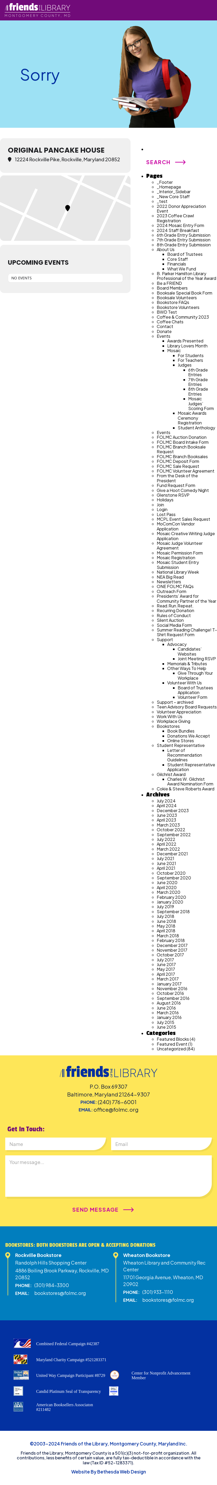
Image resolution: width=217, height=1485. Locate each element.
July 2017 (165, 959)
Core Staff (177, 259)
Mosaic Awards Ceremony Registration (192, 417)
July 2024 (166, 801)
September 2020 (174, 877)
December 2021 (172, 853)
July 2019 (165, 906)
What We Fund (181, 268)
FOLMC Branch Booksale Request (181, 449)
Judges (185, 365)
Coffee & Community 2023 (183, 317)
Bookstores (168, 726)
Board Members (172, 288)
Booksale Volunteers (177, 297)
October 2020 (171, 873)
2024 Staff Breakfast (178, 230)
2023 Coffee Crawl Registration (175, 218)
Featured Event (172, 1044)
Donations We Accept (188, 736)
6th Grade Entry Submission (183, 235)
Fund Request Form (176, 485)
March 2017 (168, 979)
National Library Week (178, 572)
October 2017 (170, 954)
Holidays (165, 499)
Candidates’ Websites (190, 651)
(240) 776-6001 (117, 1102)
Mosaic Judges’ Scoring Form (201, 403)
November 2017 (172, 950)
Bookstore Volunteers (178, 307)
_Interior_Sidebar (174, 191)
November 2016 (172, 988)
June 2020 (167, 882)
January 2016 (169, 1017)
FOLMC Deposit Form (178, 461)
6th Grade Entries (198, 372)
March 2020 (168, 892)
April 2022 (166, 844)
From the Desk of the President (177, 478)
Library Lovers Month (187, 345)
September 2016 (173, 998)
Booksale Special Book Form (184, 293)
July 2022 (166, 839)
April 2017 (166, 974)
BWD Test (167, 312)
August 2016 (169, 1003)
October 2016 (170, 993)
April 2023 (166, 820)
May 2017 (166, 969)
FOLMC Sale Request (178, 466)
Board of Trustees (185, 254)
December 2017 (172, 945)
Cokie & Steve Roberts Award (185, 788)
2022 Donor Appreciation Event (181, 208)
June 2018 (166, 921)
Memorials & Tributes (187, 663)
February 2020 (171, 897)
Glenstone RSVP (173, 495)
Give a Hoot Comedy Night (183, 490)
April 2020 (167, 887)
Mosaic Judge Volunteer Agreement (180, 545)
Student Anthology (196, 427)
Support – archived (175, 702)
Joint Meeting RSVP (197, 658)
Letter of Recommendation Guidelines (184, 755)
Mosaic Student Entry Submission (178, 564)
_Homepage (169, 187)
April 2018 (166, 930)
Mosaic (174, 350)
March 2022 (168, 849)
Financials (176, 264)
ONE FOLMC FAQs (175, 586)
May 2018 (166, 926)
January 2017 (169, 984)
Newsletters (169, 581)
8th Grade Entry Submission (184, 244)
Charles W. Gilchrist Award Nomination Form (190, 781)
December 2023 (173, 810)
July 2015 (165, 1022)
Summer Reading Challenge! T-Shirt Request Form (187, 632)
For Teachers (190, 360)
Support (165, 639)
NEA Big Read (170, 577)
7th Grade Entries (198, 382)
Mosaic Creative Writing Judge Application (186, 536)
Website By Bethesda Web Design (108, 1472)
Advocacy (177, 644)
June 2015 (166, 1027)
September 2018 (173, 911)
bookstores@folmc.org (60, 1293)
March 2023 (168, 825)
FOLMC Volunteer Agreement (185, 471)
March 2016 (168, 1012)
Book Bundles (180, 731)
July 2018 (165, 916)
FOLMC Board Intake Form (183, 442)
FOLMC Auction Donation (182, 437)
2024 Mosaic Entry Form (180, 225)
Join (160, 504)
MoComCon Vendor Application (176, 526)
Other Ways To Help (186, 668)
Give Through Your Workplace (195, 675)
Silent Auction (170, 620)
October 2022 (171, 829)
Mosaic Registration (176, 557)
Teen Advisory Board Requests (187, 707)
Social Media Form (174, 625)
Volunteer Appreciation (179, 711)
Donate (164, 331)
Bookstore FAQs (173, 302)
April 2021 (166, 868)
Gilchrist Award (171, 774)
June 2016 (166, 1008)
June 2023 (167, 815)
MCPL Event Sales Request (183, 519)
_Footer (165, 182)
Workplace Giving (173, 721)
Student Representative (181, 745)
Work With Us (169, 716)
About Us (166, 249)
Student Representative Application (191, 767)
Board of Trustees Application (195, 690)
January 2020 (170, 902)
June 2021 (166, 863)
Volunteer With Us (184, 682)
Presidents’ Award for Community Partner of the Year (186, 598)
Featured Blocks (173, 1039)
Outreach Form (171, 591)
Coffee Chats (170, 321)
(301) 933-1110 (157, 1292)
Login (162, 509)
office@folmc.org (116, 1109)
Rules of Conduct (174, 615)
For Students (191, 355)
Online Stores (180, 740)
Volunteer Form (192, 697)
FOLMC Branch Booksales (182, 456)
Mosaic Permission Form (180, 553)
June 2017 (166, 964)
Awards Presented (185, 340)
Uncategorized (171, 1048)
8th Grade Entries (198, 391)
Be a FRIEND (169, 283)
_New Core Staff (173, 196)
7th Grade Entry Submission (183, 239)
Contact (165, 326)
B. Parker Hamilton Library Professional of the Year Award (186, 276)
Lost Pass (166, 514)
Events (163, 336)
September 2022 (174, 834)
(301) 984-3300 (51, 1285)
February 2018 (171, 940)
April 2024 (167, 805)
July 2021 (165, 858)
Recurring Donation (175, 610)
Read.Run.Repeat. (175, 605)
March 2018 (168, 935)
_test (162, 201)
